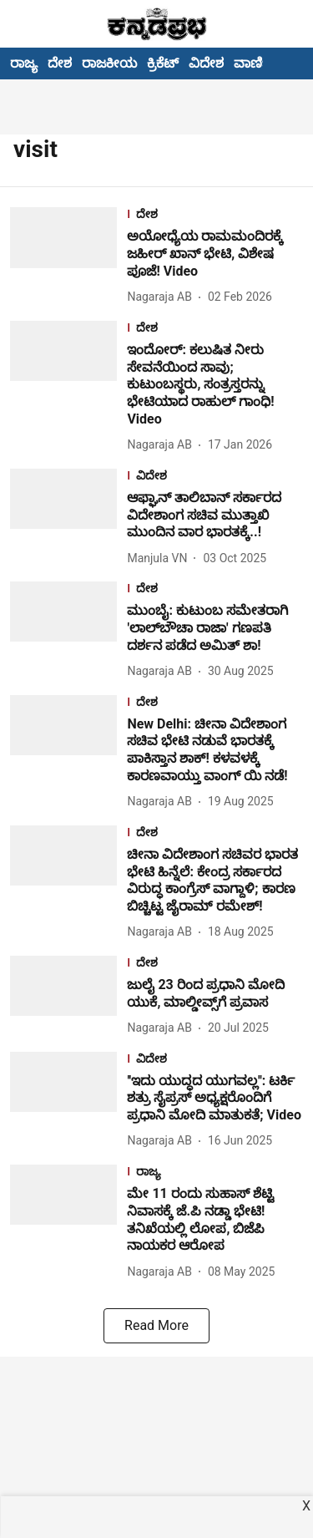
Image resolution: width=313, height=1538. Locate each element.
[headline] (215, 254)
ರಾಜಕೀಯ (109, 63)
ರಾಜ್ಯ (24, 63)
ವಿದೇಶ (206, 63)
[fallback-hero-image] (68, 257)
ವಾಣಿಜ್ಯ (254, 63)
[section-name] (215, 216)
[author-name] (162, 297)
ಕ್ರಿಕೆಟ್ (163, 63)
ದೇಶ (60, 63)
